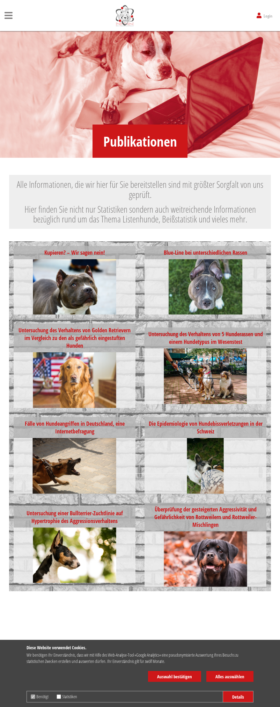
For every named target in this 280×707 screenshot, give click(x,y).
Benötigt (40, 696)
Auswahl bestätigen (174, 676)
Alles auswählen (229, 676)
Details (238, 697)
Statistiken (67, 696)
